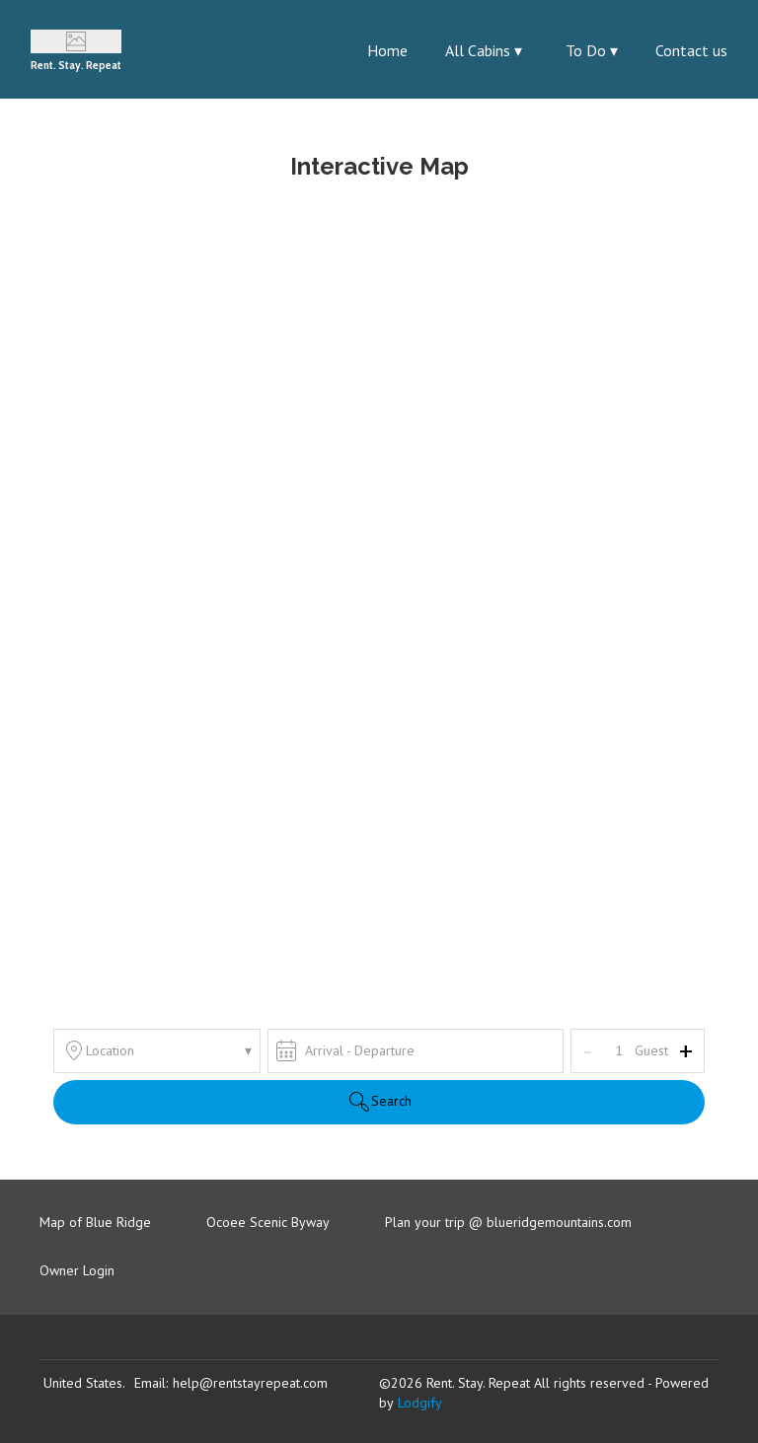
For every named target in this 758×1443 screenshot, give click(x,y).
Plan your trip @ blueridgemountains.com (508, 1222)
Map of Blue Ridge (95, 1222)
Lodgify (420, 1402)
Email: (151, 1383)
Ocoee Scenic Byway (268, 1222)
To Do (592, 50)
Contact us (691, 50)
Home (387, 50)
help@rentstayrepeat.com (250, 1383)
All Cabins (483, 50)
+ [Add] (686, 1050)
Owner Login (76, 1270)
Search (379, 1102)
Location (157, 1050)
